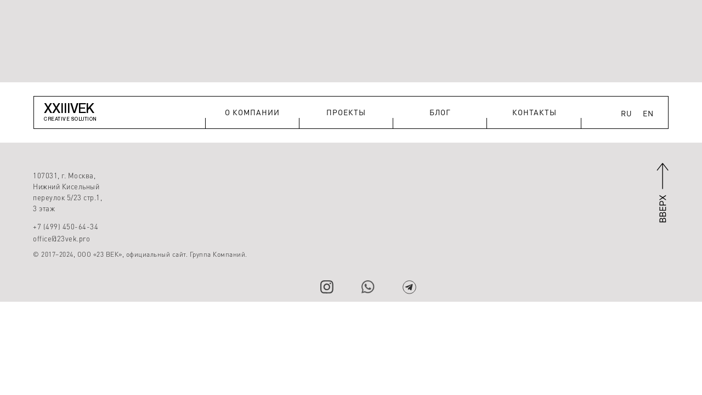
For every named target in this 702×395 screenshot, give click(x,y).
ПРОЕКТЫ (346, 112)
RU (626, 113)
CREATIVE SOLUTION (70, 119)
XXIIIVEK (69, 108)
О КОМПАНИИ (252, 112)
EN (648, 113)
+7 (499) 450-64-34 (65, 226)
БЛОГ (440, 112)
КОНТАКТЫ (534, 112)
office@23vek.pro (61, 238)
